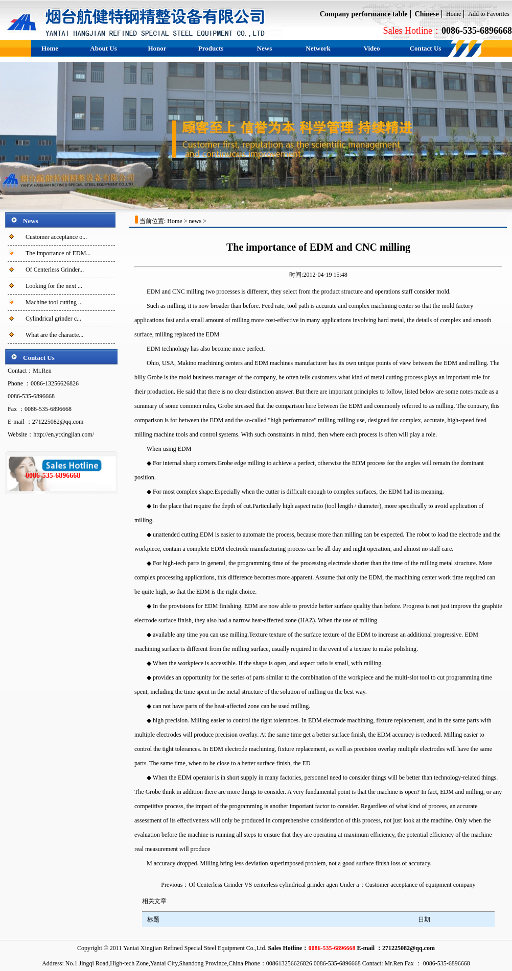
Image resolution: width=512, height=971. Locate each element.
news (195, 221)
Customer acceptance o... (56, 236)
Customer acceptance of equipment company (420, 884)
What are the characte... (54, 334)
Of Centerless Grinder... (55, 269)
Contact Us (425, 48)
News (264, 48)
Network (318, 48)
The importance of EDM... (58, 253)
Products (211, 48)
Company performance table (364, 14)
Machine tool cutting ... (54, 302)
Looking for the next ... (54, 285)
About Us (103, 48)
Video (371, 48)
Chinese (427, 14)
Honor (157, 48)
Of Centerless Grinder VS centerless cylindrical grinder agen (263, 884)
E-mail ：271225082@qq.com (396, 948)
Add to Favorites (488, 13)
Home (453, 13)
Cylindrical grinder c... (53, 318)
